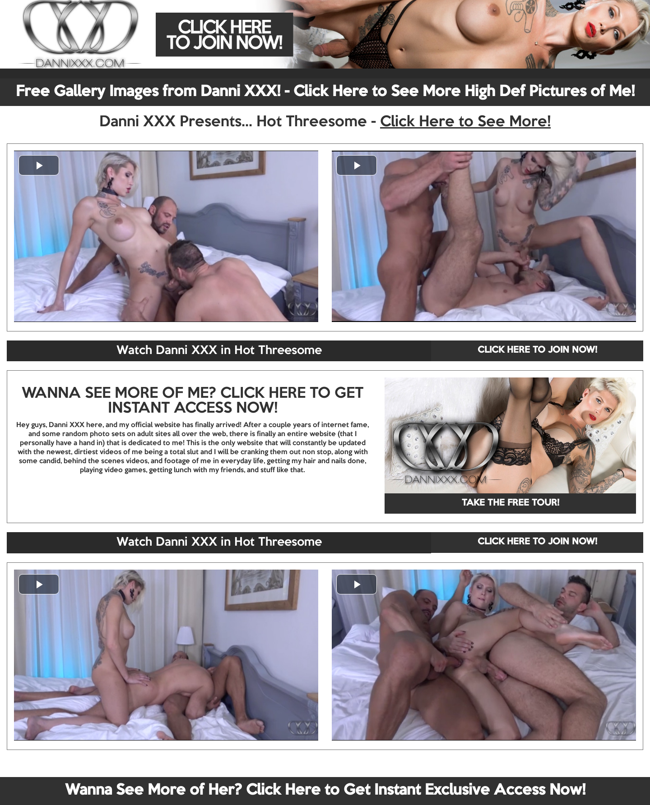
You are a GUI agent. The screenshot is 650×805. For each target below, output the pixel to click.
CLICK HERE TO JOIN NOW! (537, 350)
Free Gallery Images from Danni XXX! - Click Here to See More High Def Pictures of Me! (325, 92)
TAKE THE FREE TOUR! (510, 503)
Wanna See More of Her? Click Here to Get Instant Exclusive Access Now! (325, 790)
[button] (39, 165)
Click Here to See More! (465, 122)
